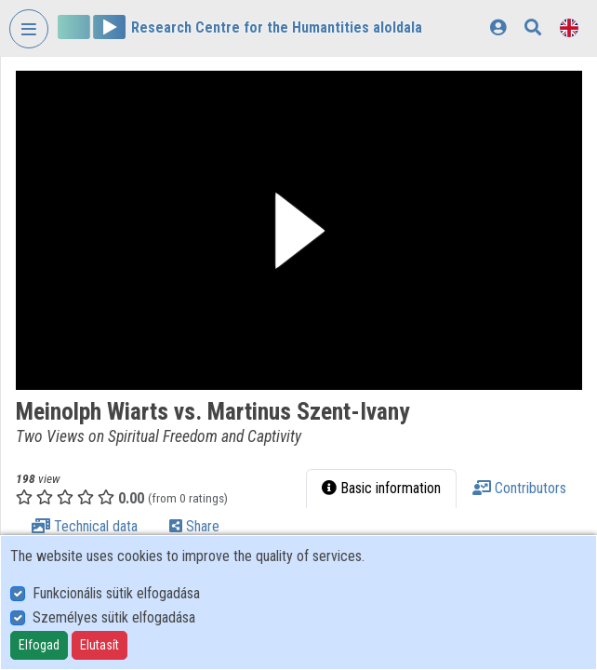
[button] (299, 230)
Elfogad (39, 644)
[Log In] (498, 27)
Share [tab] (194, 526)
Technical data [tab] (85, 526)
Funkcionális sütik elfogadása (116, 593)
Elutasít (99, 644)
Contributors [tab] (519, 488)
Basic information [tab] (381, 488)
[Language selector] (569, 27)
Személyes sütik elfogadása (114, 617)
